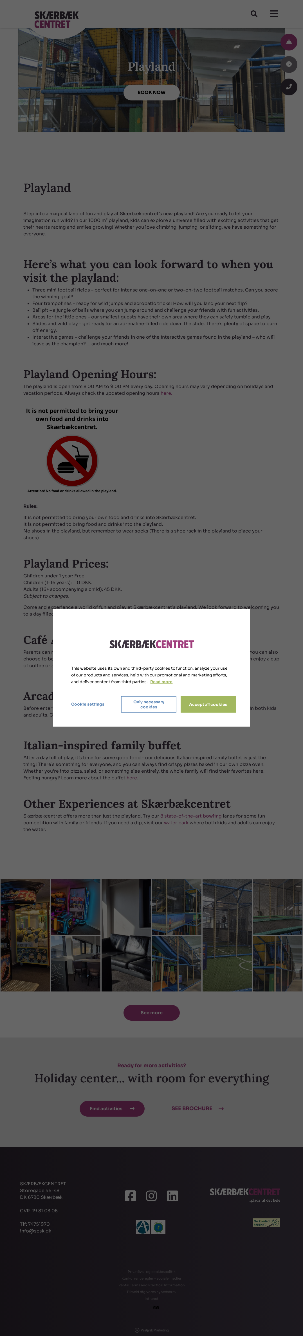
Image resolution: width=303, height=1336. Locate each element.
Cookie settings (87, 704)
